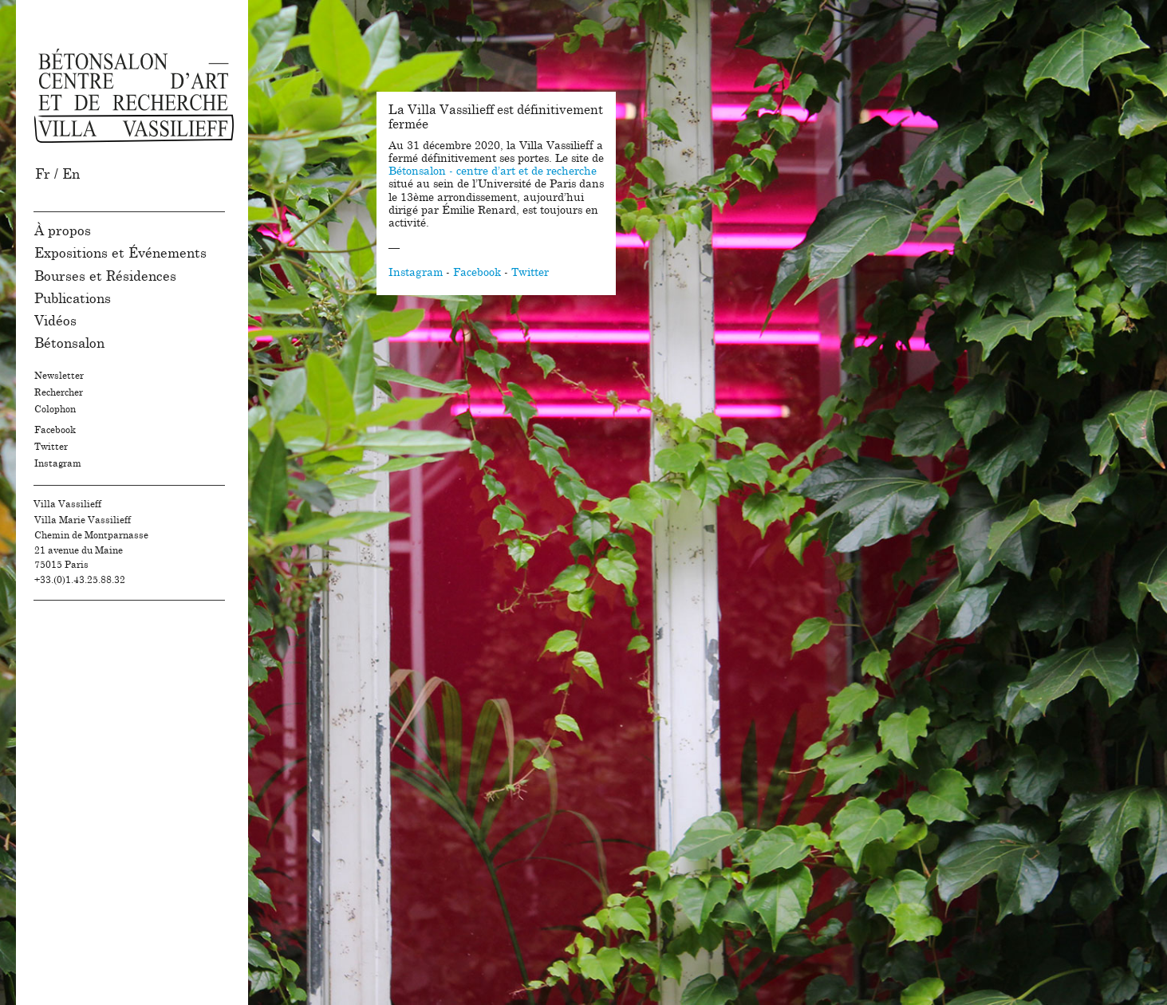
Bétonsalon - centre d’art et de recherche (492, 171)
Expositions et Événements (120, 253)
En (71, 174)
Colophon (55, 409)
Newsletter (59, 375)
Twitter (51, 446)
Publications (72, 298)
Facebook (55, 430)
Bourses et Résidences (105, 276)
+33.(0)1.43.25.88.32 (79, 580)
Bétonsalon (69, 343)
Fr (42, 174)
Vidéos (55, 321)
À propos (62, 231)
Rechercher (58, 392)
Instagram (57, 463)
